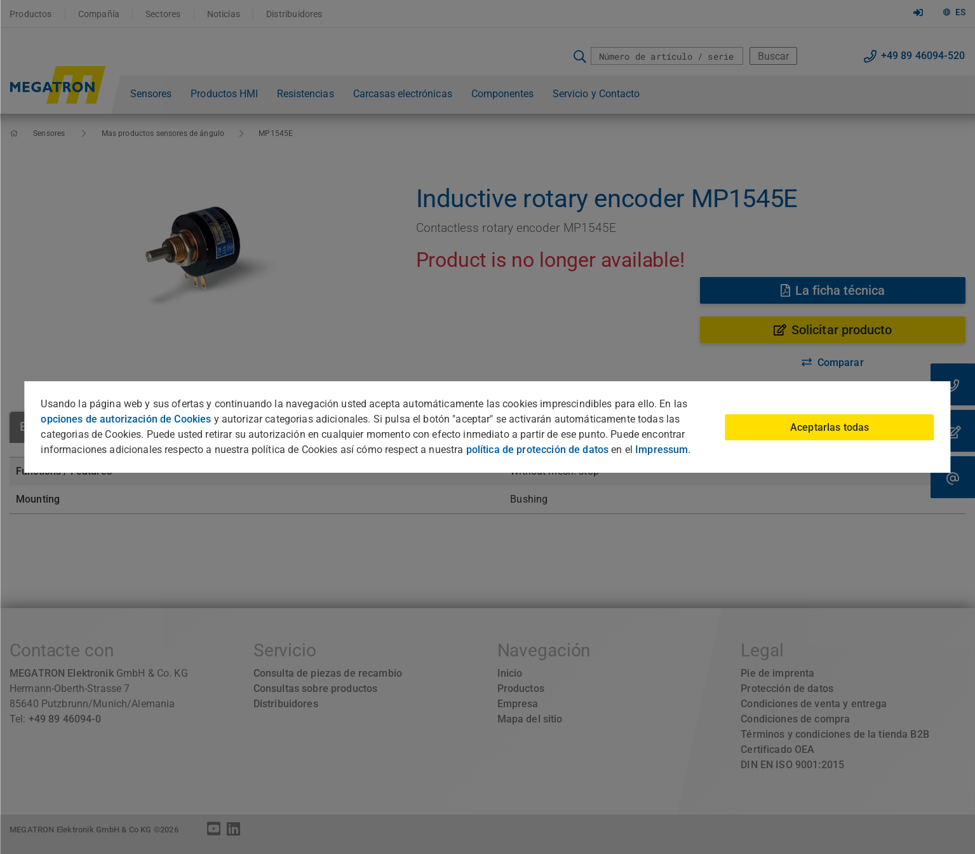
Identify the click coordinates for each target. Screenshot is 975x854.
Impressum (661, 450)
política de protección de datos (537, 450)
